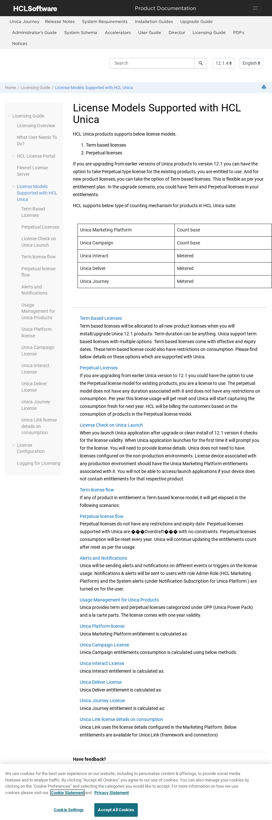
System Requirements (104, 21)
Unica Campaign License (104, 644)
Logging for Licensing (38, 463)
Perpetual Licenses (40, 227)
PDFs (238, 32)
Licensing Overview (36, 125)
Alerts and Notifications (103, 558)
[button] (9, 115)
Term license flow (38, 256)
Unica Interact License (102, 663)
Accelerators (118, 32)
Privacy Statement (111, 797)
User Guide (149, 32)
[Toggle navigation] (255, 8)
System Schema (80, 32)
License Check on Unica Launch (111, 425)
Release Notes (60, 21)
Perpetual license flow (102, 516)
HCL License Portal (36, 156)
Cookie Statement (67, 797)
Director (177, 32)
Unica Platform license (102, 626)
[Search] (200, 63)
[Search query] (158, 63)
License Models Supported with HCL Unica (94, 87)
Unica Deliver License (101, 682)
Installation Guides (154, 21)
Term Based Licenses (101, 318)
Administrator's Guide (34, 32)
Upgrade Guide (196, 21)
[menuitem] (24, 21)
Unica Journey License (102, 700)
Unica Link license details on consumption (39, 426)
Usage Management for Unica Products (38, 311)
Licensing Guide (209, 32)
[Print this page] (264, 88)
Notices (19, 43)
